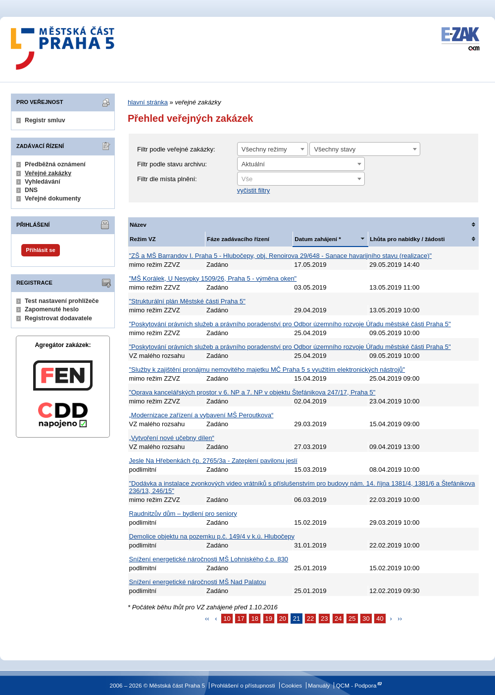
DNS (31, 190)
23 (324, 618)
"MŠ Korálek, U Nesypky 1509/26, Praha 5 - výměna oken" (213, 278)
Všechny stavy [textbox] (334, 149)
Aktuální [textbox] (253, 164)
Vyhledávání (42, 181)
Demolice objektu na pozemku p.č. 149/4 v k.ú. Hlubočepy (212, 536)
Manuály (319, 685)
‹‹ (207, 618)
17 (240, 618)
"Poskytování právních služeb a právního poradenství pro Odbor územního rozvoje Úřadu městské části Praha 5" (290, 324)
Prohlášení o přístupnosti (243, 685)
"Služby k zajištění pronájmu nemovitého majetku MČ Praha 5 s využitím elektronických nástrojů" (267, 369)
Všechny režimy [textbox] (264, 149)
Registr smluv (45, 120)
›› (399, 618)
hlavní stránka (148, 102)
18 (254, 618)
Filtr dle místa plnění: (167, 179)
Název (138, 224)
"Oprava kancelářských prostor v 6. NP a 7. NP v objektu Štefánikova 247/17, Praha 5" (252, 392)
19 (268, 618)
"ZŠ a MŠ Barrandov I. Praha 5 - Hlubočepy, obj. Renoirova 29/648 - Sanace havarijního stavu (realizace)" (280, 255)
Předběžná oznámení (55, 164)
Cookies (291, 685)
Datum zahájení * (318, 239)
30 (365, 618)
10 (226, 618)
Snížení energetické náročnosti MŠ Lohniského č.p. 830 (209, 559)
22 (310, 618)
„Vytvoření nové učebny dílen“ (171, 438)
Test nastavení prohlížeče (62, 301)
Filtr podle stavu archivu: (172, 164)
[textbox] (301, 179)
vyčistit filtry (253, 190)
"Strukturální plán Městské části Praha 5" (187, 301)
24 (338, 618)
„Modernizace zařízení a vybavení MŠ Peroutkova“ (201, 415)
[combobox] (272, 149)
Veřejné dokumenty (53, 198)
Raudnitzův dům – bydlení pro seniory (183, 513)
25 (351, 618)
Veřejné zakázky (48, 173)
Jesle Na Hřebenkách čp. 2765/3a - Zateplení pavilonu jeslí (213, 460)
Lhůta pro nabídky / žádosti (407, 239)
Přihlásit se (40, 250)
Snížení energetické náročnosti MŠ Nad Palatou (197, 582)
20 (282, 618)
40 (379, 618)
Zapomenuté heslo (52, 309)
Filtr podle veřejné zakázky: (176, 149)
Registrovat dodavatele (58, 318)
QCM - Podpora (356, 685)
